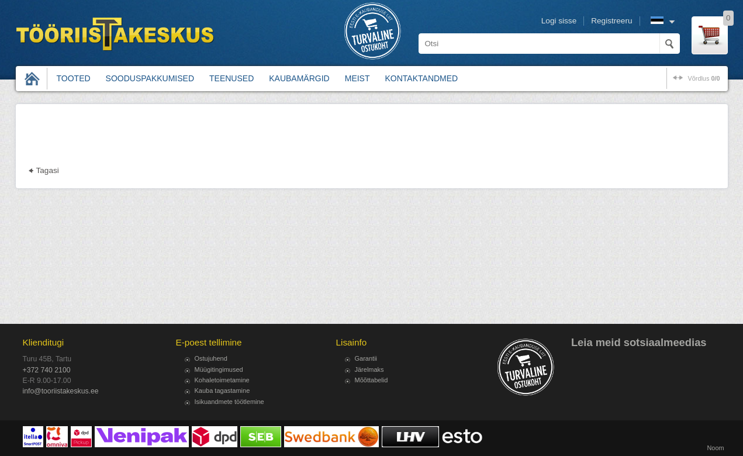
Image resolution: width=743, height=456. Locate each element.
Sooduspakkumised (150, 78)
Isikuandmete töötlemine (229, 401)
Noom (715, 447)
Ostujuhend (211, 358)
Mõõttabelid (371, 380)
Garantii (366, 358)
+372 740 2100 (47, 370)
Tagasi (47, 170)
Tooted (74, 78)
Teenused (231, 78)
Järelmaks (369, 369)
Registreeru (611, 20)
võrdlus (703, 78)
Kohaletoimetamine (222, 380)
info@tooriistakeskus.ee (61, 391)
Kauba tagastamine (222, 390)
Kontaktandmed (421, 78)
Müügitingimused (219, 369)
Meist (357, 78)
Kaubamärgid (299, 78)
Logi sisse (558, 20)
